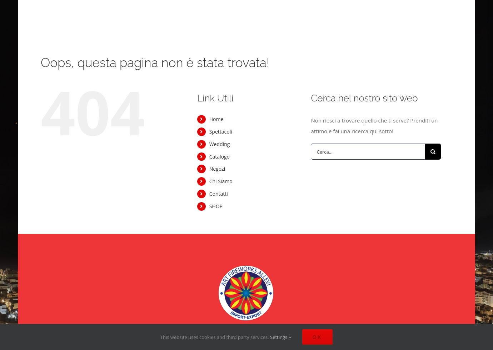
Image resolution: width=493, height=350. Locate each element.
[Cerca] (433, 152)
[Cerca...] (368, 152)
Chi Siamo (221, 181)
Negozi (217, 168)
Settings (281, 337)
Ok (317, 337)
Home (216, 119)
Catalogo (219, 156)
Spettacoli (220, 131)
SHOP (216, 206)
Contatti (218, 193)
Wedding (219, 144)
